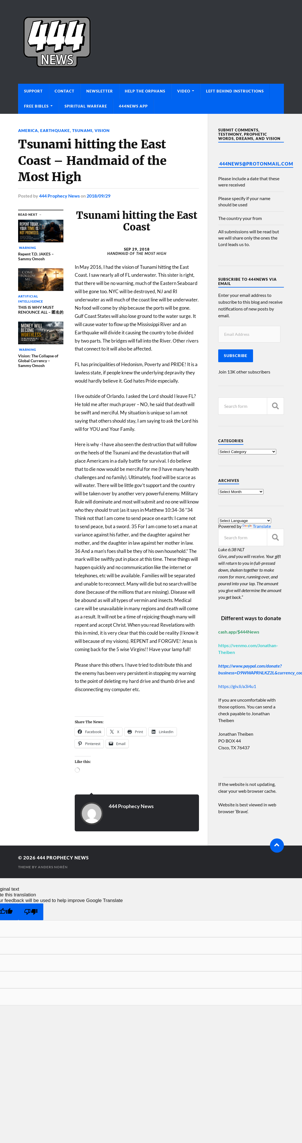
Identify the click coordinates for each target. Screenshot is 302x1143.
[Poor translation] (30, 911)
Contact (64, 91)
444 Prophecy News (59, 195)
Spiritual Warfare (86, 106)
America (28, 130)
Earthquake (55, 130)
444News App (133, 106)
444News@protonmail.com (256, 163)
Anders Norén (53, 867)
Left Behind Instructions (235, 91)
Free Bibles (36, 106)
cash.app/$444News (238, 631)
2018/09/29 (98, 195)
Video (183, 91)
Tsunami (82, 130)
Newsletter (99, 91)
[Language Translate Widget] (244, 520)
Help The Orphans (145, 91)
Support (33, 91)
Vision (102, 130)
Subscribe (235, 355)
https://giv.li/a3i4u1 (237, 686)
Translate (256, 526)
